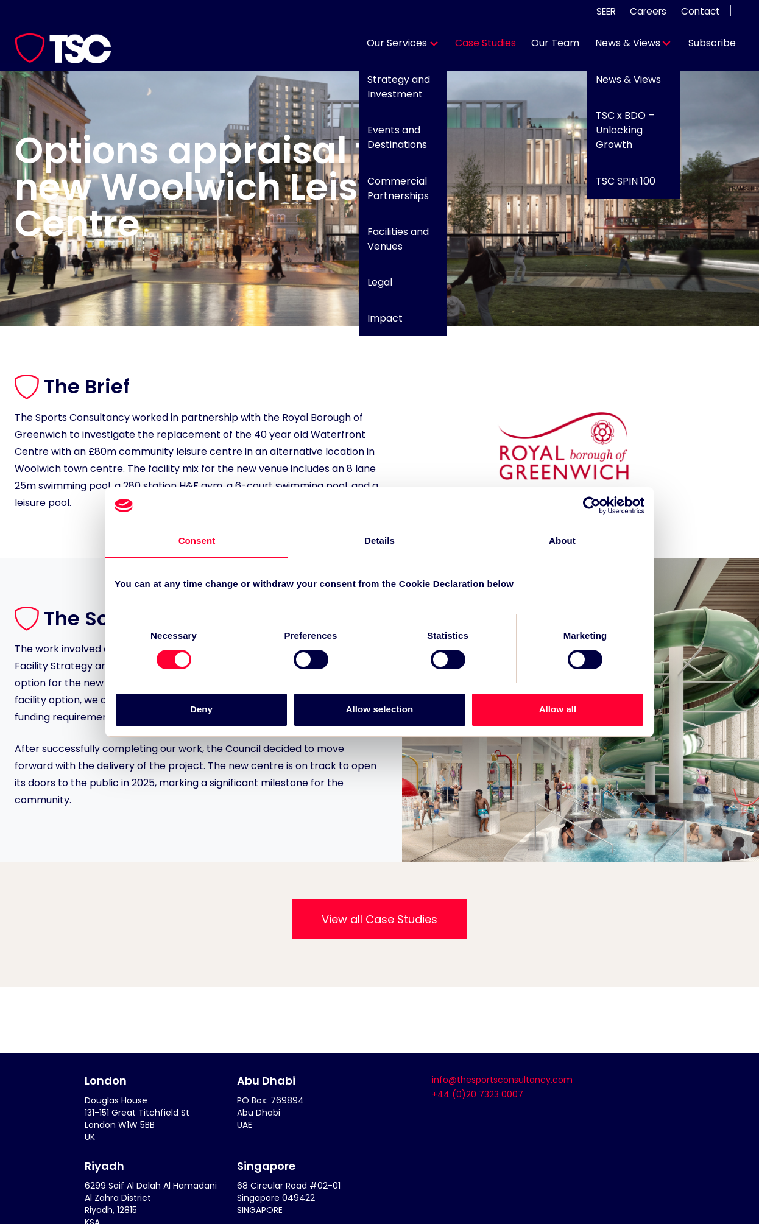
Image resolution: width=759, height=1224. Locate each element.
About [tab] (562, 540)
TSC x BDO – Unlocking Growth (618, 136)
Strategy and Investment (392, 93)
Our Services (391, 49)
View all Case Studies (379, 919)
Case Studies (479, 49)
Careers (648, 11)
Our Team (550, 49)
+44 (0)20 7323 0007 (477, 1094)
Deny (201, 710)
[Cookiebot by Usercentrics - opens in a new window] (591, 505)
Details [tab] (379, 540)
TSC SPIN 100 (619, 187)
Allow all (558, 710)
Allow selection (380, 710)
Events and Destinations (391, 143)
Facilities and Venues (392, 244)
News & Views (621, 49)
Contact (700, 11)
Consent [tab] (197, 540)
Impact (379, 324)
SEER (606, 11)
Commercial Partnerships (392, 194)
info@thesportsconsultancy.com (502, 1080)
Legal (373, 288)
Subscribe (706, 49)
